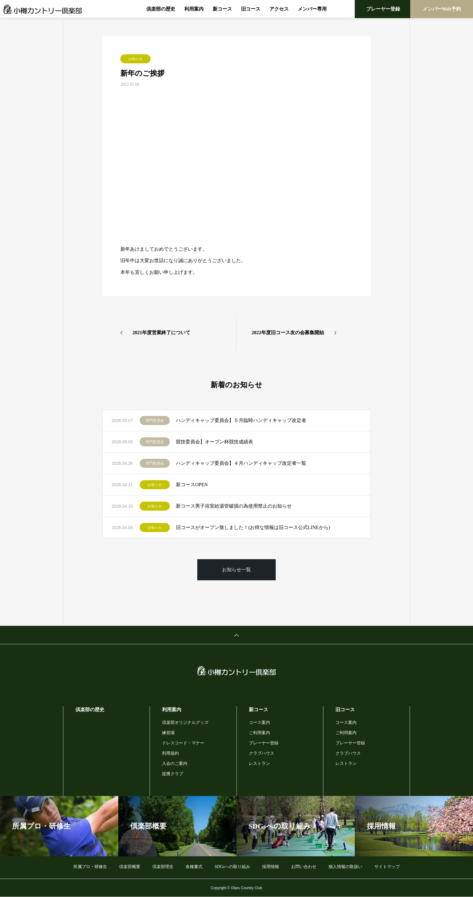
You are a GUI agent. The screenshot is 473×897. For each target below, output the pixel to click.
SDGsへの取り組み (232, 866)
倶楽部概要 (129, 866)
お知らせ (135, 59)
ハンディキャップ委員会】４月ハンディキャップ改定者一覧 (241, 463)
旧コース (250, 8)
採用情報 (270, 866)
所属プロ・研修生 (90, 866)
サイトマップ (387, 866)
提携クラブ (172, 774)
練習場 (168, 733)
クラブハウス (261, 753)
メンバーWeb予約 (442, 8)
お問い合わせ (303, 866)
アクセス (279, 8)
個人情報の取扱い (345, 866)
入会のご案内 (174, 763)
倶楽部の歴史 (160, 8)
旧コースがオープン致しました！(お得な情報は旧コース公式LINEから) (253, 527)
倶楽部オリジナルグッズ (185, 722)
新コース (222, 8)
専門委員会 (155, 420)
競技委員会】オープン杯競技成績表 (214, 441)
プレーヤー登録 (383, 8)
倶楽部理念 (162, 866)
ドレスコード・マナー (183, 743)
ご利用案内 (259, 733)
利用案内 (194, 8)
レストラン (259, 763)
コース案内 (259, 722)
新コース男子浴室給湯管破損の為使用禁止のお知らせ (234, 506)
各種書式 (194, 866)
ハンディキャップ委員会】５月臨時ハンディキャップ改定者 (241, 420)
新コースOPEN (192, 484)
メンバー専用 (312, 8)
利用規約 (170, 753)
